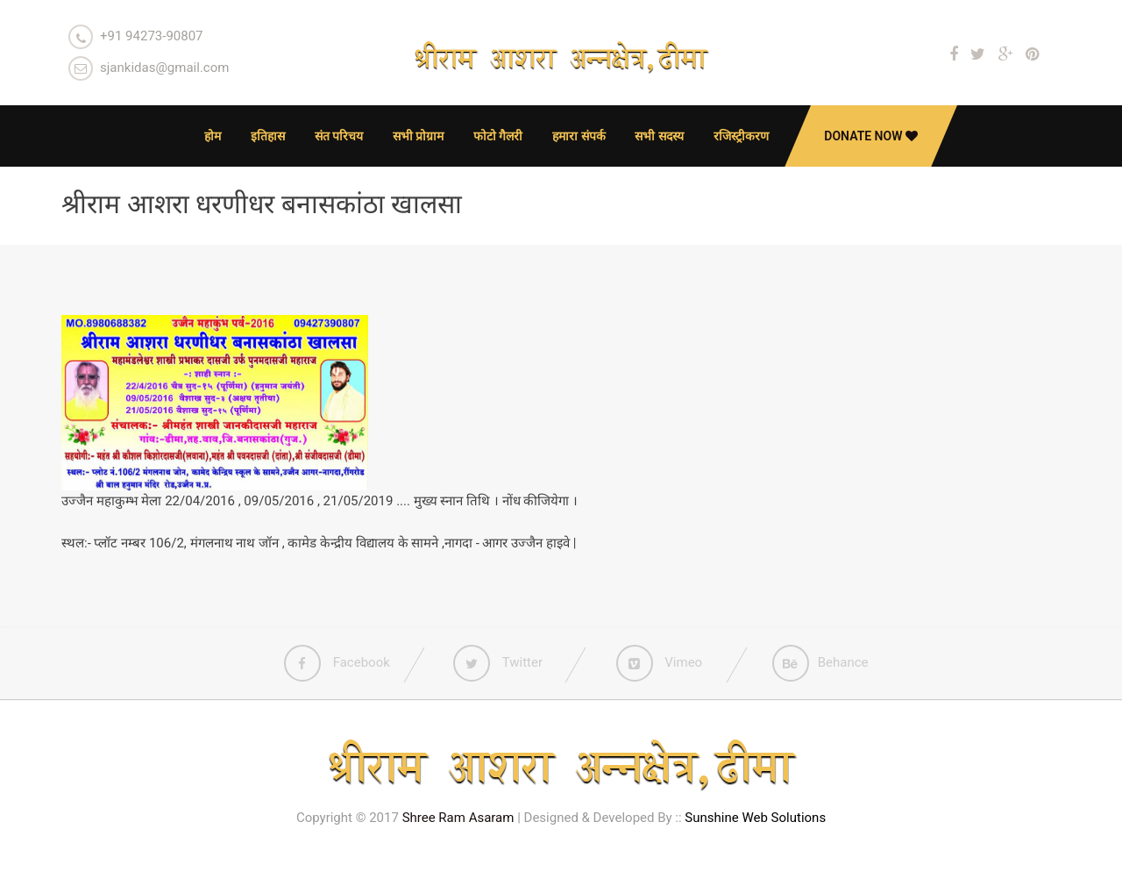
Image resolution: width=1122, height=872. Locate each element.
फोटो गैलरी (497, 136)
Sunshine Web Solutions (755, 818)
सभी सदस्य (659, 136)
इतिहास (268, 136)
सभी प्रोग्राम (418, 136)
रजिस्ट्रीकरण (741, 136)
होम (212, 136)
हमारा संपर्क (578, 136)
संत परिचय (339, 136)
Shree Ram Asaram (458, 818)
